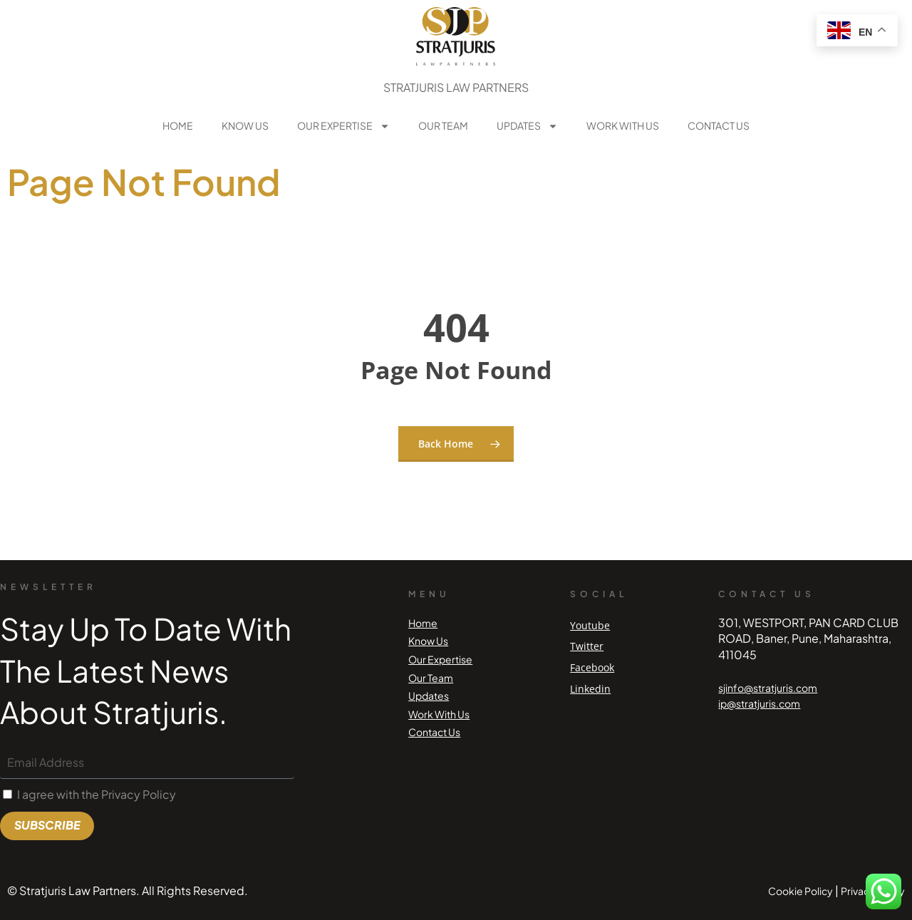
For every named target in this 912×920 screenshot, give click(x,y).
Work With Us (622, 125)
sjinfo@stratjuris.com (767, 687)
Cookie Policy (800, 890)
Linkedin (590, 689)
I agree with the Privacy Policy (96, 794)
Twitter (586, 646)
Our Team (443, 125)
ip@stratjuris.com (759, 703)
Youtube (590, 625)
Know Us (245, 125)
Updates (527, 126)
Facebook (592, 667)
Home (177, 125)
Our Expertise (343, 126)
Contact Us (719, 125)
